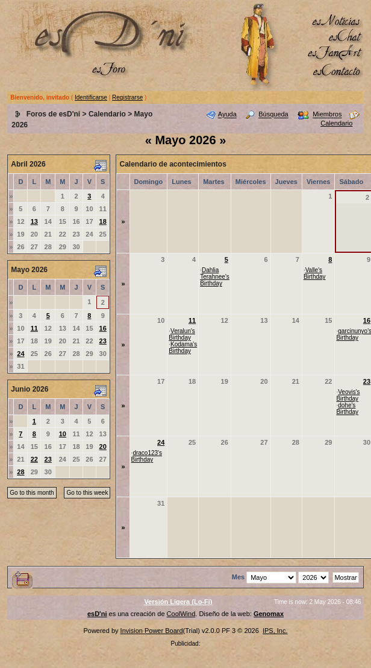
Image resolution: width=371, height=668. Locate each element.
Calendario (107, 114)
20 (103, 446)
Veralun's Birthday (182, 334)
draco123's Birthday (146, 456)
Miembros (327, 114)
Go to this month (32, 492)
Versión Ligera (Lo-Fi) (178, 601)
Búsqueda (273, 114)
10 (62, 433)
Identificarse (91, 97)
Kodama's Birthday (183, 347)
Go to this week (87, 492)
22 (34, 459)
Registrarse (127, 97)
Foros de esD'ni (53, 114)
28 (20, 472)
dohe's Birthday (347, 408)
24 (20, 353)
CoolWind (181, 613)
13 (34, 221)
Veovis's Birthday (348, 395)
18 (103, 221)
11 (34, 328)
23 (103, 341)
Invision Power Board (151, 630)
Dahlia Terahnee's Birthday (214, 277)
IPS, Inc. (275, 630)
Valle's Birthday (315, 273)
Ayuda (227, 114)
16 (103, 328)
